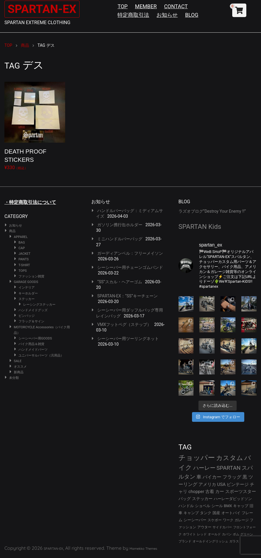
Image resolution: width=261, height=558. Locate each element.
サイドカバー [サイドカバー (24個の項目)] (222, 527)
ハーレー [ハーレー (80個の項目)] (204, 467)
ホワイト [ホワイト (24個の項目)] (189, 534)
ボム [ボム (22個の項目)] (236, 534)
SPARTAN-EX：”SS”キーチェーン (127, 296)
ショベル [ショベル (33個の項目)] (202, 506)
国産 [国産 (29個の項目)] (216, 513)
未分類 (14, 378)
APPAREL (21, 237)
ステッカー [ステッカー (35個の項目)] (202, 498)
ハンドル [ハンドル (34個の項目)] (186, 506)
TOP (122, 6)
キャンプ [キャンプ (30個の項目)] (191, 513)
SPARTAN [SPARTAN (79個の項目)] (229, 467)
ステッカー (26, 299)
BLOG (191, 15)
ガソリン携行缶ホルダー (119, 224)
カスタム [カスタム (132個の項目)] (229, 458)
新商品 (18, 372)
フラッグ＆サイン (31, 321)
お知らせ (167, 15)
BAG (21, 242)
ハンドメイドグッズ (33, 310)
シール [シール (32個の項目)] (217, 506)
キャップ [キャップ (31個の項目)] (240, 506)
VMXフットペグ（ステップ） (124, 324)
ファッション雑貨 (31, 276)
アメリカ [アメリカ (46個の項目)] (207, 484)
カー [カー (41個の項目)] (219, 491)
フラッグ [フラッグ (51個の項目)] (232, 477)
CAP (21, 248)
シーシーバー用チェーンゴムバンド (130, 267)
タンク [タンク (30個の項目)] (205, 513)
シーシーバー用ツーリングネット (128, 338)
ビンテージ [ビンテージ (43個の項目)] (238, 484)
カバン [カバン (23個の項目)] (227, 534)
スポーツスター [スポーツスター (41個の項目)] (240, 491)
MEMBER (146, 6)
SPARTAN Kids (200, 226)
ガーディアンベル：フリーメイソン (130, 253)
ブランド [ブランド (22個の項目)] (185, 541)
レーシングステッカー (39, 305)
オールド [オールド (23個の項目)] (214, 534)
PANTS (23, 259)
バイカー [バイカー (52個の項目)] (212, 477)
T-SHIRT (24, 265)
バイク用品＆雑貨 (31, 344)
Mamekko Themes (143, 549)
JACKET (24, 254)
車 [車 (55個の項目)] (198, 477)
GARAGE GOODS (26, 282)
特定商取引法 (133, 15)
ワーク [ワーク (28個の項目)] (228, 520)
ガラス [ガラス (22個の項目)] (234, 541)
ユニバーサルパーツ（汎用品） (41, 355)
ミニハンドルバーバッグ (119, 238)
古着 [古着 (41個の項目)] (209, 491)
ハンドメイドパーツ (33, 350)
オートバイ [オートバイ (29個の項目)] (230, 513)
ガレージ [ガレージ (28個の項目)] (242, 520)
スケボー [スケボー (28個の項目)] (215, 520)
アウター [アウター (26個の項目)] (204, 527)
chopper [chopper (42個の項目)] (196, 491)
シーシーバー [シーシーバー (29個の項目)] (194, 520)
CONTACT (176, 6)
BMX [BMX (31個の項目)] (228, 506)
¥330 (34, 124)
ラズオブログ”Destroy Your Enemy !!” (212, 211)
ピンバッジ (26, 316)
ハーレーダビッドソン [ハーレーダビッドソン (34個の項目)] (233, 499)
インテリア (26, 287)
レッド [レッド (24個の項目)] (202, 534)
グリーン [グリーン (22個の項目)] (246, 534)
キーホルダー (28, 293)
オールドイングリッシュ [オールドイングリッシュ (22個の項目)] (210, 541)
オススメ (20, 367)
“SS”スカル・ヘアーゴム (119, 281)
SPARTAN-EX (43, 9)
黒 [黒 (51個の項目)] (245, 477)
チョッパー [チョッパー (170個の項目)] (197, 458)
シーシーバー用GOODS (35, 338)
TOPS (22, 271)
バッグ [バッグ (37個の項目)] (185, 498)
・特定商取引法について (30, 202)
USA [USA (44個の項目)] (221, 484)
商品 (12, 231)
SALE (17, 361)
